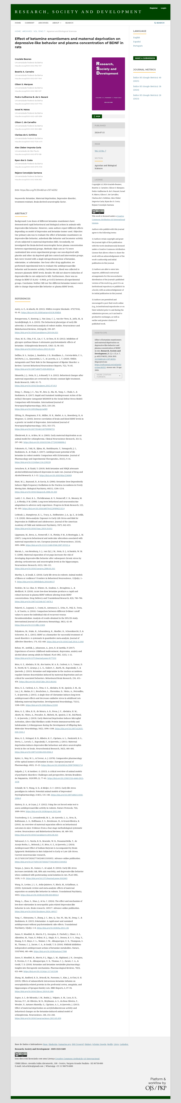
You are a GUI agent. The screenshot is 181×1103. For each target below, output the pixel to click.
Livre (116, 1044)
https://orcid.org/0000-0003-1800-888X (28, 129)
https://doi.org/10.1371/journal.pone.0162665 (46, 878)
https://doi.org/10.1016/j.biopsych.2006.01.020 (36, 492)
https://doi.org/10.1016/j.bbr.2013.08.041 (38, 681)
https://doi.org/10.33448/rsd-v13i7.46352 (38, 190)
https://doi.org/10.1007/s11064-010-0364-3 (34, 752)
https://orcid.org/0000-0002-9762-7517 (28, 66)
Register (154, 8)
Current (29, 23)
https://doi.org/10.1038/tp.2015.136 (53, 928)
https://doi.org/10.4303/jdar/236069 (56, 475)
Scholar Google (99, 1044)
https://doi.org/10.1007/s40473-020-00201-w (35, 369)
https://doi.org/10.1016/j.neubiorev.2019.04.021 (36, 332)
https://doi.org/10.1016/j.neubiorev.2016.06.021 (36, 835)
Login (163, 8)
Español (137, 41)
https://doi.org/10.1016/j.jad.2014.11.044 (65, 641)
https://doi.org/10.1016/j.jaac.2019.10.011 (33, 528)
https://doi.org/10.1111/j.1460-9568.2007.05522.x (48, 545)
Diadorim (53, 1044)
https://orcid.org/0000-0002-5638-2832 (28, 180)
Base (45, 1044)
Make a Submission (145, 58)
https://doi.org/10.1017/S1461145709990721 (35, 429)
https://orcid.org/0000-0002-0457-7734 (28, 104)
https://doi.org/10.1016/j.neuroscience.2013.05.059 (38, 1018)
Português (138, 45)
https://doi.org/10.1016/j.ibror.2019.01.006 (34, 991)
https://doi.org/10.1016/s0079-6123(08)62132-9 (43, 508)
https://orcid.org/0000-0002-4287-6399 (28, 116)
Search (69, 23)
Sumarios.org (64, 1044)
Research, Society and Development (78, 11)
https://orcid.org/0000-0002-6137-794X (28, 78)
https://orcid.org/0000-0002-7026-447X (28, 142)
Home (18, 23)
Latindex (124, 1044)
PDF (98, 116)
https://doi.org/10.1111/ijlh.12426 (30, 625)
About (56, 23)
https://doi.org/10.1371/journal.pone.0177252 (35, 658)
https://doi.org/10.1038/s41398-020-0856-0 (40, 895)
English (136, 37)
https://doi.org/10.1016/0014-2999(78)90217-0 (62, 765)
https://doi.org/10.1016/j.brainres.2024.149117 (36, 911)
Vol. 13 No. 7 (39, 31)
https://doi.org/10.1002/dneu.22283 (42, 705)
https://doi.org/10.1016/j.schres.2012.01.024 (35, 349)
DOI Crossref (78, 1044)
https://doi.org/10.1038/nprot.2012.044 (43, 811)
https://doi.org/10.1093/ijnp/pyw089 (31, 409)
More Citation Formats (104, 376)
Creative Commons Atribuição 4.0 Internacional (77, 1058)
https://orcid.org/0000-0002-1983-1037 (28, 91)
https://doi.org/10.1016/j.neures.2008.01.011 (35, 568)
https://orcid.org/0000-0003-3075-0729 (28, 167)
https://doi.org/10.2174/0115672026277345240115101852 (41, 861)
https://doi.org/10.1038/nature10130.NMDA (41, 312)
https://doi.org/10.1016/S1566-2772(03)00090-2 (45, 442)
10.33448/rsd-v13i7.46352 (105, 359)
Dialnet (88, 1044)
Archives (43, 23)
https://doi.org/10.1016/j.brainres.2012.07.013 (36, 385)
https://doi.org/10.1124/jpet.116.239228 (33, 462)
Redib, (110, 1044)
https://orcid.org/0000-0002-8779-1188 (28, 154)
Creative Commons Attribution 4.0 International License (108, 219)
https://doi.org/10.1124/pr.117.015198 (41, 971)
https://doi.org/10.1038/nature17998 (50, 951)
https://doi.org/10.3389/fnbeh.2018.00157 (36, 581)
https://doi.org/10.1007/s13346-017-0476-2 (34, 601)
